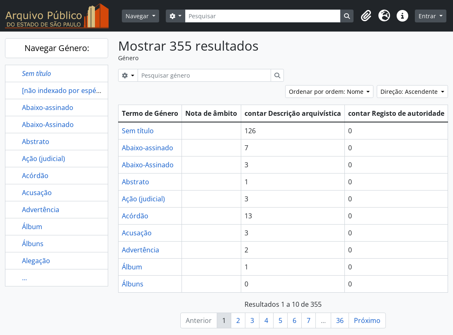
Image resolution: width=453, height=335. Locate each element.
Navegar (138, 16)
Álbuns (33, 243)
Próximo (367, 320)
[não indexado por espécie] (64, 90)
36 (340, 320)
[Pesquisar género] (204, 75)
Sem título (138, 130)
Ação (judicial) (43, 158)
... (24, 277)
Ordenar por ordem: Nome (327, 91)
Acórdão (35, 175)
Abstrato (35, 141)
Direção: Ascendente (409, 91)
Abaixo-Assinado (48, 124)
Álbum (32, 226)
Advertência (40, 209)
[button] (366, 16)
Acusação (37, 192)
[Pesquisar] (263, 16)
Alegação (36, 260)
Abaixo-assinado (47, 107)
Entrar (428, 16)
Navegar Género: (56, 48)
